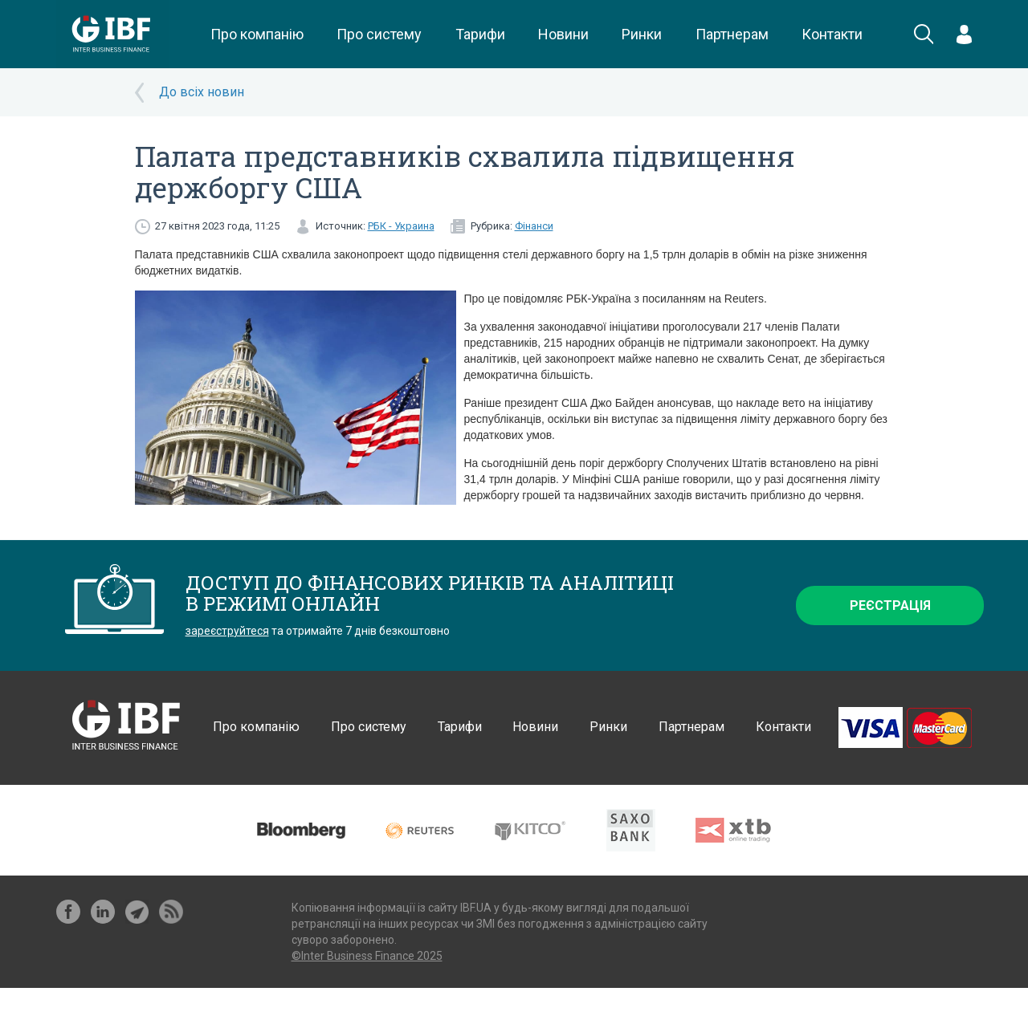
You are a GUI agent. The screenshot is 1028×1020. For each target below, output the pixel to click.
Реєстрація (890, 605)
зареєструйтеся (227, 630)
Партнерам (732, 34)
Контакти (832, 34)
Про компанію (257, 34)
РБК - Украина (401, 226)
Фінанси (534, 226)
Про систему (379, 34)
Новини (563, 34)
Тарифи (480, 34)
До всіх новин (201, 92)
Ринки (642, 34)
